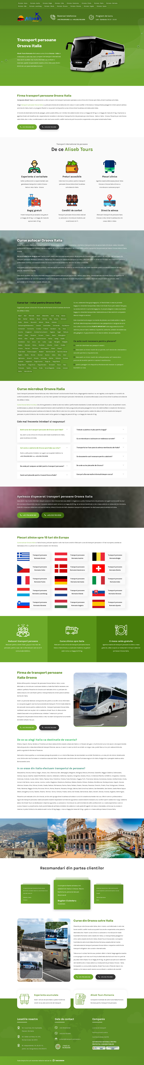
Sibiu (59, 355)
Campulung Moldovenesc (26, 325)
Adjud (19, 316)
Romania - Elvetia (86, 3)
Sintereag (43, 358)
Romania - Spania (101, 6)
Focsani (40, 335)
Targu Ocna (31, 365)
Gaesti (54, 335)
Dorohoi (20, 332)
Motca (34, 345)
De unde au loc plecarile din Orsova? (100, 465)
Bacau (63, 316)
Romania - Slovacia (62, 6)
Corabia (38, 329)
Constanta (30, 329)
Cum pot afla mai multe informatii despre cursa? (100, 474)
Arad (52, 316)
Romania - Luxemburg (35, 6)
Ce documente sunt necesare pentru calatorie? (100, 456)
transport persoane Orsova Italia (32, 105)
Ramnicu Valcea (62, 352)
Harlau (50, 338)
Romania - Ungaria (89, 6)
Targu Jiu (47, 361)
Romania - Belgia (47, 3)
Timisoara (21, 368)
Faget (59, 332)
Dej (59, 329)
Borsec (56, 319)
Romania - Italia (22, 6)
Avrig (57, 316)
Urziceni (65, 368)
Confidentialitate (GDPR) (100, 1037)
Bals (19, 319)
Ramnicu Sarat (50, 352)
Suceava (65, 358)
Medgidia (64, 342)
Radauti (41, 352)
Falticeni (65, 332)
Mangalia (57, 342)
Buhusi (41, 322)
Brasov (26, 322)
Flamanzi (33, 335)
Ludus (44, 342)
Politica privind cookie (100, 1032)
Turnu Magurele (49, 368)
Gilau (25, 338)
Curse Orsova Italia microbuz (27, 405)
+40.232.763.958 (79, 19)
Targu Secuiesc (42, 365)
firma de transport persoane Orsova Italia (45, 245)
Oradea (63, 345)
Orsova (20, 348)
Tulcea (35, 368)
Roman (33, 355)
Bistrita (44, 319)
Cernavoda (56, 325)
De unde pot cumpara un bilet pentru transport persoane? (44, 466)
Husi (28, 342)
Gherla (20, 338)
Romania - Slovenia (75, 6)
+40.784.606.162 (63, 19)
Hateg (56, 338)
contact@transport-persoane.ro (69, 1039)
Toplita (28, 368)
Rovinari (40, 355)
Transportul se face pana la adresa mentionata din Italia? (100, 448)
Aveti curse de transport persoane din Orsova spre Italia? (44, 430)
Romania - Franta (98, 3)
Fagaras (52, 332)
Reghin (20, 355)
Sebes (54, 355)
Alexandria (45, 316)
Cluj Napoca (65, 325)
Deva (64, 329)
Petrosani (35, 348)
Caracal (38, 325)
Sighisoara (21, 358)
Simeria (36, 358)
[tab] (44, 429)
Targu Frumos (38, 361)
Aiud (25, 316)
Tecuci (59, 365)
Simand (29, 358)
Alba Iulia (31, 316)
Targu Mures (56, 361)
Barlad (25, 319)
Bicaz (38, 319)
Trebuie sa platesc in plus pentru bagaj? (100, 430)
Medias (20, 345)
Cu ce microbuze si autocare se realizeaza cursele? (100, 439)
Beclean (32, 319)
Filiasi (26, 335)
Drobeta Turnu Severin (41, 332)
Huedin (62, 338)
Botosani (63, 319)
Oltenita (49, 345)
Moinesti (27, 345)
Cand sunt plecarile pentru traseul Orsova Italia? (44, 475)
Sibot (64, 355)
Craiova (45, 329)
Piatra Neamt (45, 348)
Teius (64, 365)
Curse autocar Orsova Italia (26, 543)
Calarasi (54, 322)
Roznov (47, 355)
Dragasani (28, 332)
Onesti (56, 345)
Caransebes (46, 325)
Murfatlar (42, 345)
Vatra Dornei (28, 371)
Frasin (48, 335)
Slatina (51, 358)
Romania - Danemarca (73, 3)
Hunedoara (21, 342)
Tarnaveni (52, 365)
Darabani (53, 329)
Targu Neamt (22, 365)
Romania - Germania (111, 3)
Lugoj (50, 342)
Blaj (50, 319)
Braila (20, 322)
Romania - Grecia (22, 3)
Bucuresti (34, 322)
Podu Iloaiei (21, 352)
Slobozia (58, 358)
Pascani (27, 348)
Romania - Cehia (59, 3)
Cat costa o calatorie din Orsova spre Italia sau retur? (44, 448)
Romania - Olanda (49, 6)
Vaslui (20, 371)
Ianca (34, 342)
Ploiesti (59, 348)
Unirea (58, 368)
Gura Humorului (41, 338)
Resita (27, 355)
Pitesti (53, 348)
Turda (40, 368)
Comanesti (21, 329)
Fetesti (20, 335)
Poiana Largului (32, 352)
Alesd (38, 316)
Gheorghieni (61, 335)
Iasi (39, 342)
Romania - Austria (35, 3)
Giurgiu (32, 338)
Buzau (47, 322)
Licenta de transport (99, 1028)
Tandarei (20, 361)
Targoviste (29, 361)
